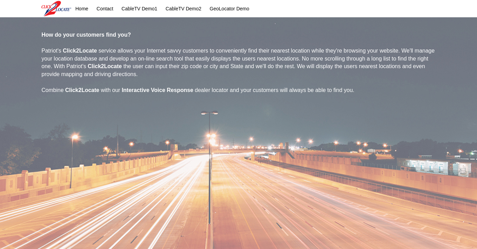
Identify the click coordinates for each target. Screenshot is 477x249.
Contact (104, 8)
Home (81, 8)
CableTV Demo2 (184, 8)
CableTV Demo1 (140, 8)
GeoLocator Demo (229, 8)
